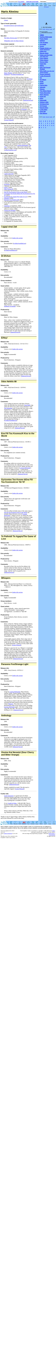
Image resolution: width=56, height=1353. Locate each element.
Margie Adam (44, 53)
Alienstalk (43, 100)
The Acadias (44, 42)
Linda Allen (43, 109)
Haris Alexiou (44, 94)
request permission (8, 833)
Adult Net (43, 64)
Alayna (42, 89)
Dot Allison (43, 113)
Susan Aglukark (45, 74)
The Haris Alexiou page (10, 38)
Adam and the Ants (46, 55)
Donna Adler (44, 62)
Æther (42, 65)
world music (20, 25)
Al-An (44, 29)
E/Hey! (6, 187)
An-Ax (47, 29)
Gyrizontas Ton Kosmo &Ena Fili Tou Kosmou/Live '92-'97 (17, 480)
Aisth (41, 81)
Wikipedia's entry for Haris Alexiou (13, 41)
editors (53, 830)
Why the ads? (46, 6)
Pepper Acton (45, 48)
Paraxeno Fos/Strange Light (11, 199)
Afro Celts (47, 71)
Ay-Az (50, 29)
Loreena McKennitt (22, 145)
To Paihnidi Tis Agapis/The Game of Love (15, 196)
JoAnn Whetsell (9, 120)
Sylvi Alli (43, 111)
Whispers (6, 198)
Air (41, 78)
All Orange (43, 106)
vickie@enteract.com (10, 150)
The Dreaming (8, 408)
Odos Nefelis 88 (8, 189)
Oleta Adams (44, 60)
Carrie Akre (43, 85)
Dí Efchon (7, 184)
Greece (6, 20)
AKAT (42, 83)
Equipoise (7, 74)
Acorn (42, 46)
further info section (17, 238)
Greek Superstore (9, 796)
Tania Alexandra (45, 93)
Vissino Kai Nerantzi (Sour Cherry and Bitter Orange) (17, 753)
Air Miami (43, 79)
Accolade (43, 44)
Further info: (5, 793)
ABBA (42, 35)
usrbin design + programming (52, 834)
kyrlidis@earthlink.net (17, 74)
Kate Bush (27, 405)
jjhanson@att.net (28, 100)
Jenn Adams (44, 58)
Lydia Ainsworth (45, 76)
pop (15, 25)
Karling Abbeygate (46, 37)
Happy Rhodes (8, 73)
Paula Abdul (44, 39)
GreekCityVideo (12, 803)
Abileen (42, 40)
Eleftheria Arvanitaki (10, 306)
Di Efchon (29, 79)
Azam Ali (43, 96)
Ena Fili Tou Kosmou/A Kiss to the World (15, 192)
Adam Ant (43, 51)
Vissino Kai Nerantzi (9, 210)
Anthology (7, 206)
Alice (41, 98)
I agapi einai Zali (8, 173)
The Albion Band (45, 91)
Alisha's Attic (44, 102)
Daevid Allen (44, 108)
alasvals (42, 87)
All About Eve (44, 104)
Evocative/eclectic (9, 25)
